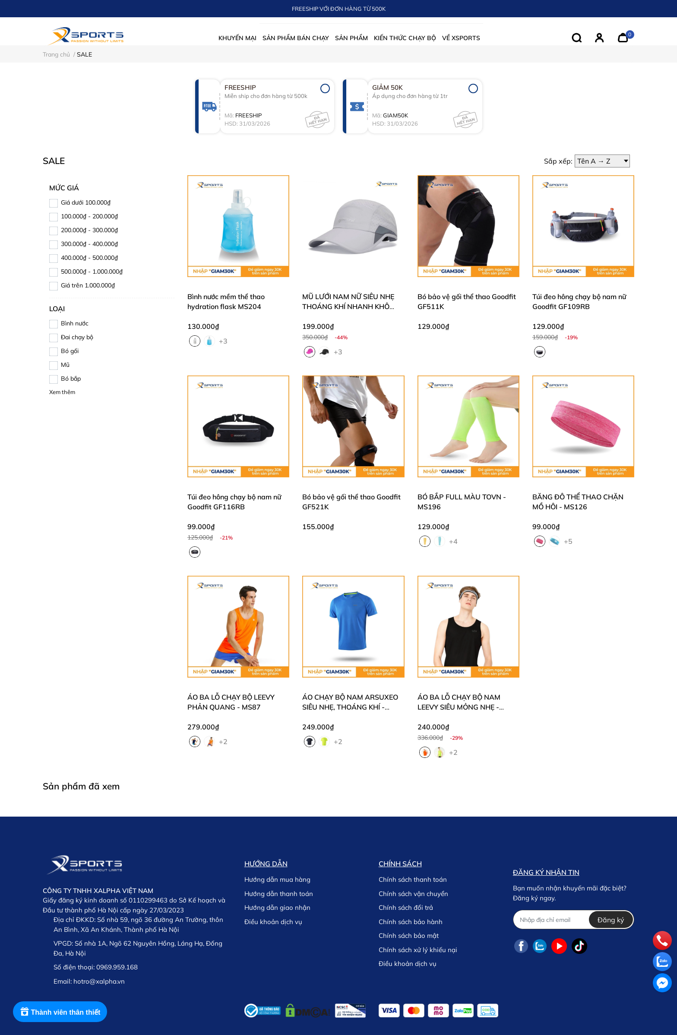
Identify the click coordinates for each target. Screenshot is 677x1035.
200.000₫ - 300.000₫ (89, 230)
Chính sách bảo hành (411, 922)
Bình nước (75, 323)
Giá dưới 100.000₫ (86, 202)
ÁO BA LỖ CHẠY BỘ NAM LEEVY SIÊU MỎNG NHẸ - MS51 (459, 707)
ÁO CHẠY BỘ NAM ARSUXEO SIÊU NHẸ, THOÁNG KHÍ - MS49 (350, 707)
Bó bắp (71, 378)
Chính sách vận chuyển (413, 894)
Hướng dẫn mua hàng (277, 879)
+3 (224, 340)
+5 (569, 541)
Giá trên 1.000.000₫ (88, 285)
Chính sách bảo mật (409, 935)
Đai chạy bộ (77, 337)
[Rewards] (60, 1011)
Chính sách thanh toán (413, 879)
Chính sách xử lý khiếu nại (418, 950)
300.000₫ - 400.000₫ (89, 244)
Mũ (65, 365)
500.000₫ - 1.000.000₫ (92, 271)
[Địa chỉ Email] (573, 919)
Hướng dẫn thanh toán (278, 894)
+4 (454, 541)
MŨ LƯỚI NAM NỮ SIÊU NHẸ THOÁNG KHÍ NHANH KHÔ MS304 (348, 306)
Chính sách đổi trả (406, 907)
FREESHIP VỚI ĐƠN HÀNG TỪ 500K (339, 8)
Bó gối (70, 351)
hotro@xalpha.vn (99, 981)
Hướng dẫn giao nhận (277, 907)
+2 (224, 741)
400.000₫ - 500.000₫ (89, 258)
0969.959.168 (117, 967)
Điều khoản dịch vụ (273, 922)
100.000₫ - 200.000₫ (89, 216)
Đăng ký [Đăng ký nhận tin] (611, 919)
